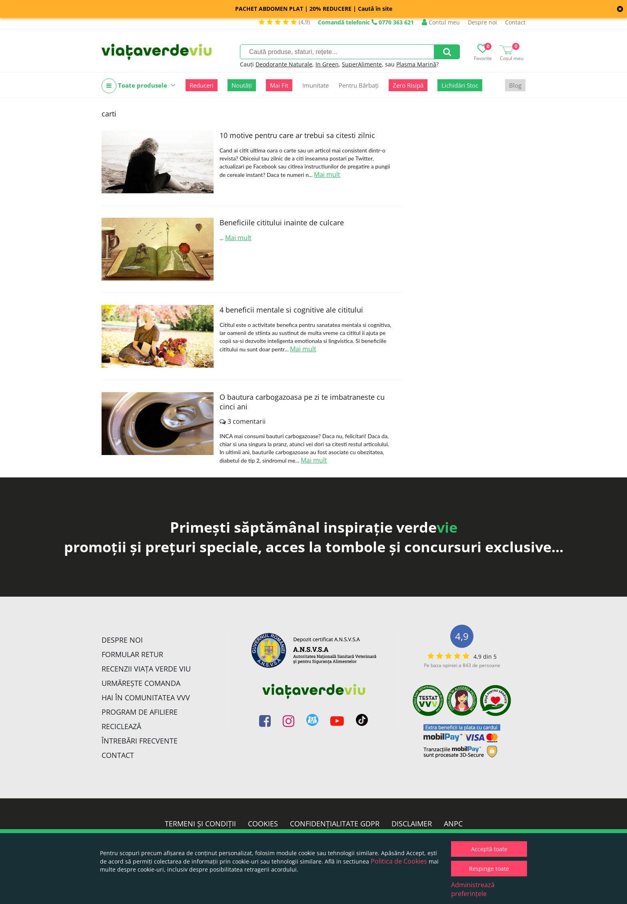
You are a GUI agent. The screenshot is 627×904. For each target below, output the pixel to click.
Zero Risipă (408, 85)
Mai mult (327, 174)
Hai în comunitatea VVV (146, 697)
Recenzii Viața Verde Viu (146, 668)
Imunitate (315, 85)
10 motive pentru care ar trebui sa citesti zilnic (297, 135)
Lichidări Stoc (459, 85)
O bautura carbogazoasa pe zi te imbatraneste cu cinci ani (302, 401)
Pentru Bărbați (359, 85)
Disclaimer (411, 823)
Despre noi (482, 22)
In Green (327, 64)
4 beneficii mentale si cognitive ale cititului (291, 310)
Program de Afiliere (140, 712)
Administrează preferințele (473, 889)
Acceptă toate (489, 849)
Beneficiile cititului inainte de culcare (282, 222)
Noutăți (242, 85)
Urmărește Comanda (141, 683)
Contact (515, 22)
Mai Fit (279, 85)
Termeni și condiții (200, 823)
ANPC (453, 823)
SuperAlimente (362, 64)
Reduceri (202, 85)
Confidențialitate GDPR (334, 823)
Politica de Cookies (399, 861)
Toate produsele (139, 85)
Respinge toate (489, 868)
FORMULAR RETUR (132, 654)
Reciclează (121, 726)
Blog (515, 85)
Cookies (263, 823)
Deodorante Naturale (284, 64)
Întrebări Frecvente (140, 741)
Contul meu (441, 22)
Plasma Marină (416, 64)
